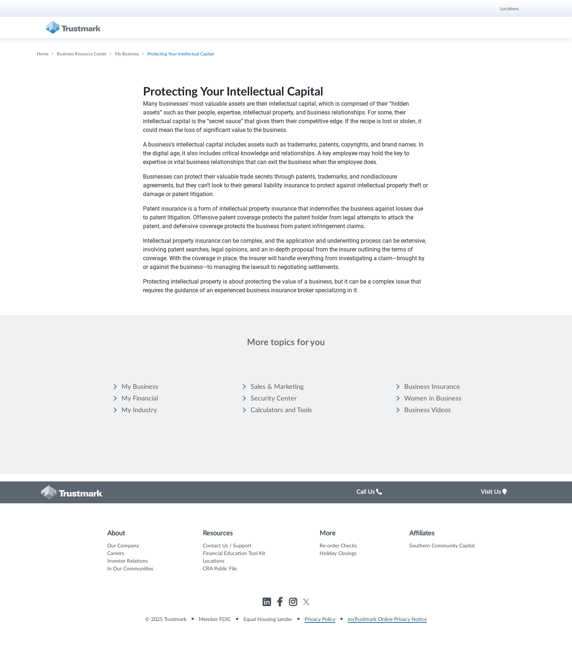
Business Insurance (432, 387)
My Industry (139, 410)
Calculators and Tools (281, 410)
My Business (139, 387)
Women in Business (432, 398)
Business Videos (427, 410)
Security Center (274, 398)
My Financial (139, 398)
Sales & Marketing (277, 387)
